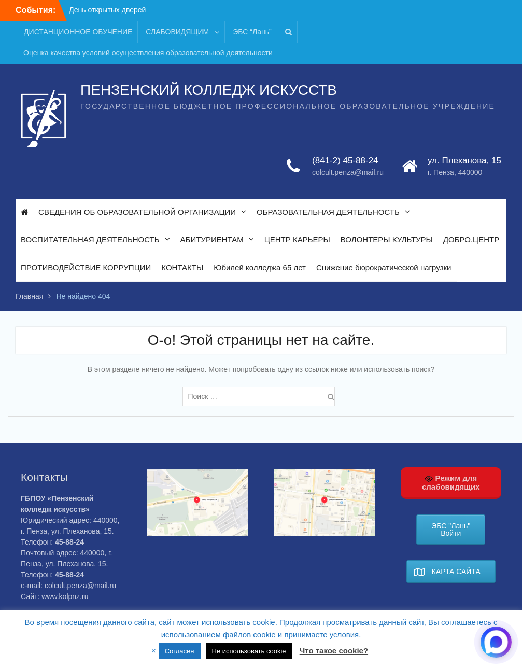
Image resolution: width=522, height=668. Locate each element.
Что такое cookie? (334, 650)
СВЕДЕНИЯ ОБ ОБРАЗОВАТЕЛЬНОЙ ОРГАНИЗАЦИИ (137, 211)
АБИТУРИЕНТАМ (212, 239)
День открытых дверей (107, 10)
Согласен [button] (179, 651)
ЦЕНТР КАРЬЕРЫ (297, 239)
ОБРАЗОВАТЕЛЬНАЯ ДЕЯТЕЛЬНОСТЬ (328, 211)
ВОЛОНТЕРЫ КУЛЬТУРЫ (387, 239)
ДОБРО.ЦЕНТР (471, 239)
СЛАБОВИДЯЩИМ (177, 31)
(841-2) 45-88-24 (345, 160)
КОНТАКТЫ (182, 267)
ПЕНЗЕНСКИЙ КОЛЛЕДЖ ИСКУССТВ (208, 90)
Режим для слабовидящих (451, 482)
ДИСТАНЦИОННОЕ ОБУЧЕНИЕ (78, 31)
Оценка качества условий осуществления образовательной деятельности (148, 53)
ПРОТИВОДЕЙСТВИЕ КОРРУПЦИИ (86, 267)
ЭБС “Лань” (252, 31)
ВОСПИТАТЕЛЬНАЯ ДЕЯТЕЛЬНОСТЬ (90, 239)
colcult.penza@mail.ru (348, 172)
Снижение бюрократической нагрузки (384, 267)
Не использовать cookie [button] (249, 651)
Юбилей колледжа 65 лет (260, 267)
